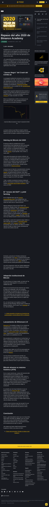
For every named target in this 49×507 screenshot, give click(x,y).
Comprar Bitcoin (39, 472)
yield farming (14, 210)
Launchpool (15, 462)
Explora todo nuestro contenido (24, 446)
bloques (9, 151)
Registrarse (42, 2)
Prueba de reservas (28, 464)
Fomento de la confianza (5, 470)
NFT (14, 463)
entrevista (25, 305)
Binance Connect (16, 482)
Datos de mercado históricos (30, 463)
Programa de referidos (29, 459)
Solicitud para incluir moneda (18, 477)
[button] (46, 2)
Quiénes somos (4, 454)
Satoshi (5, 172)
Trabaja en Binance (4, 456)
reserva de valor (16, 390)
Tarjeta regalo (15, 460)
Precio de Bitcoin (40, 458)
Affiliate (26, 457)
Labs (14, 480)
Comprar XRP (39, 475)
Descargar (27, 454)
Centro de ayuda (28, 472)
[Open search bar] (37, 2)
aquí (28, 501)
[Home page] (20, 2)
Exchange (15, 454)
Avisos (2, 476)
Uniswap (16, 223)
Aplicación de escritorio (29, 456)
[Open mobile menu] (46, 2)
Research (14, 466)
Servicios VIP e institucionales (18, 479)
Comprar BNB (39, 473)
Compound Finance (24, 207)
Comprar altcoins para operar (42, 479)
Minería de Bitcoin (16, 165)
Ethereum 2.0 (6, 325)
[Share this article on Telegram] (42, 14)
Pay (14, 457)
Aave (16, 257)
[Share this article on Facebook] (39, 14)
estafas (18, 215)
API (25, 478)
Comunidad (3, 473)
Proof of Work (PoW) (14, 331)
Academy (14, 459)
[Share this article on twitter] (35, 14)
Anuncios (2, 457)
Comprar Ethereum (40, 478)
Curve (20, 223)
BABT (14, 465)
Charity (14, 468)
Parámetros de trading (29, 481)
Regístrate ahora (41, 101)
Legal (2, 462)
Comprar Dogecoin (40, 476)
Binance (11, 352)
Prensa (2, 460)
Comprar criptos (16, 456)
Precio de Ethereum (40, 460)
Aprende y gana (39, 454)
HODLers (5, 95)
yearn (20, 260)
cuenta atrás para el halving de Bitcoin (16, 183)
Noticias (2, 459)
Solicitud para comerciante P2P (18, 473)
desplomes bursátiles (22, 84)
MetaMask (24, 213)
